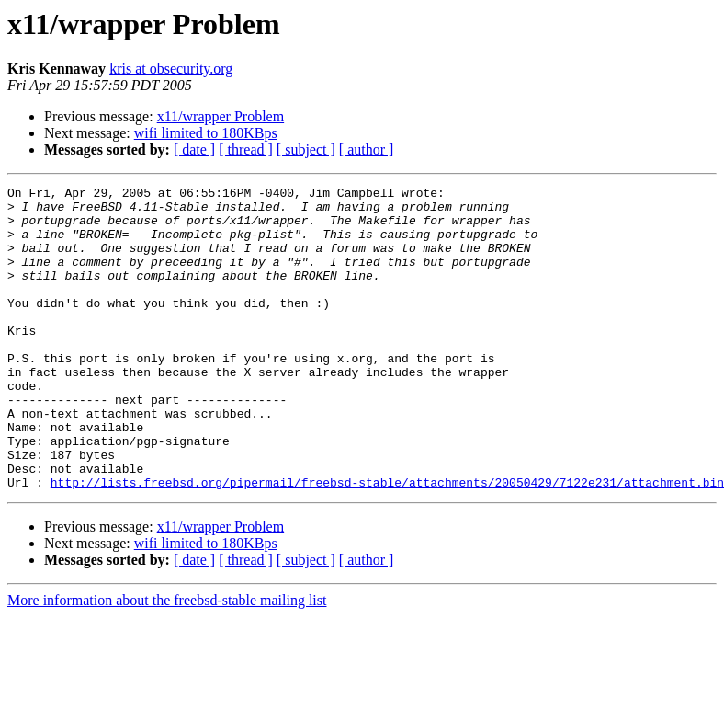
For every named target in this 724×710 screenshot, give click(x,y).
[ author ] (366, 149)
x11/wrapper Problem (220, 116)
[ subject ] (306, 149)
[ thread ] (246, 149)
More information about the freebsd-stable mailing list (166, 661)
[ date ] (194, 149)
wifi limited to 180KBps (205, 133)
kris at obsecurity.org (170, 68)
